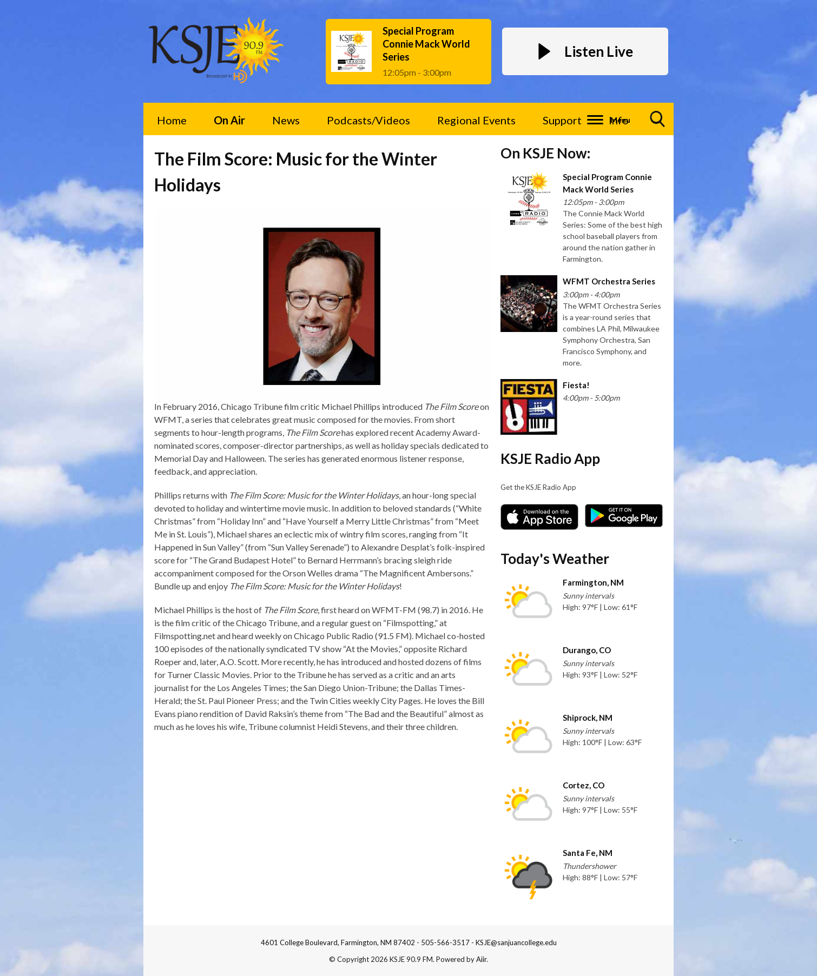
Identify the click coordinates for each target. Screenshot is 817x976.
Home (172, 120)
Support (562, 120)
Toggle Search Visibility (657, 123)
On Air (229, 120)
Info (619, 120)
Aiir (481, 959)
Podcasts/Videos (368, 120)
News (286, 120)
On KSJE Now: (545, 153)
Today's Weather (554, 558)
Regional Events (476, 120)
